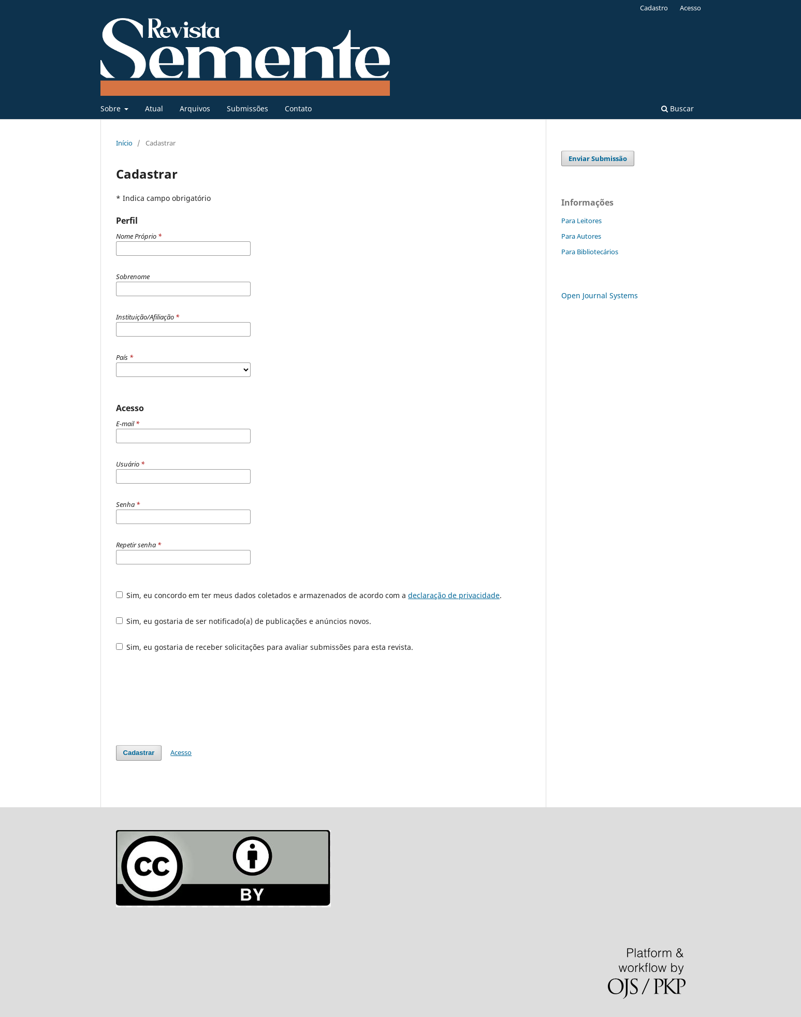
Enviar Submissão (598, 158)
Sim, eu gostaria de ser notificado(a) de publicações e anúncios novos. (244, 621)
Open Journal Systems (599, 295)
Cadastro (654, 7)
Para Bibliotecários (589, 251)
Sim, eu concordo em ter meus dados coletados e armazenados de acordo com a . (309, 595)
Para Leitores (581, 220)
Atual (154, 108)
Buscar (677, 108)
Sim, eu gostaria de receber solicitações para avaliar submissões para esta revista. (265, 647)
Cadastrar (139, 753)
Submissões (247, 108)
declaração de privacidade (454, 595)
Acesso (690, 7)
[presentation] (194, 698)
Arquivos (195, 108)
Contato (298, 108)
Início (124, 143)
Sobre (111, 108)
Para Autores (581, 236)
